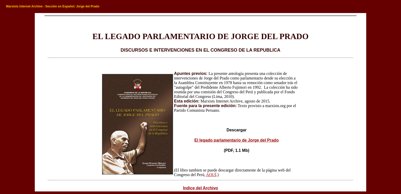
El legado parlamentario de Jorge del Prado (236, 140)
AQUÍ (211, 175)
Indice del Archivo (200, 188)
